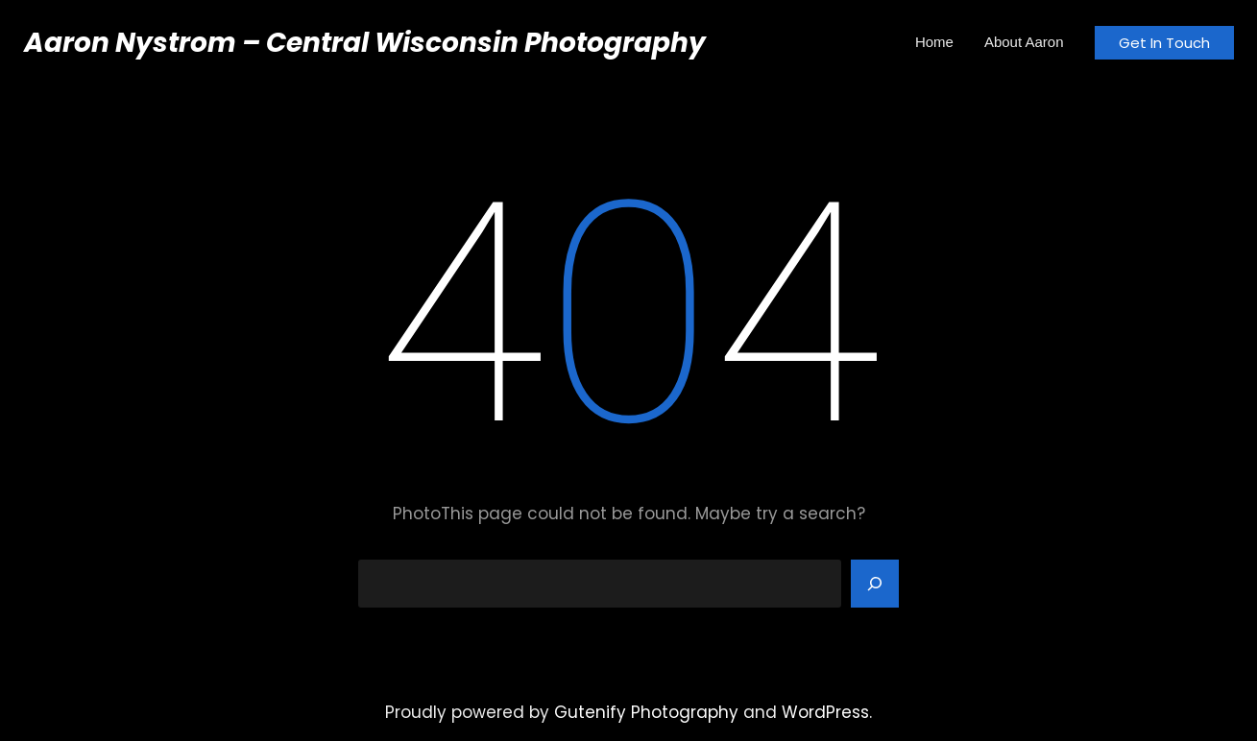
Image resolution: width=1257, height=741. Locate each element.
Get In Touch (1164, 43)
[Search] (875, 584)
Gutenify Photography (646, 712)
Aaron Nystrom (130, 42)
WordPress (825, 712)
